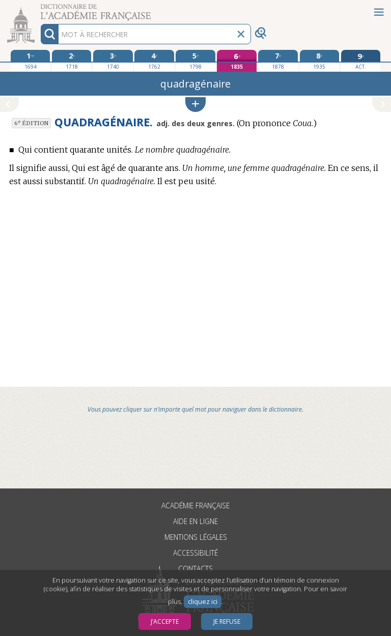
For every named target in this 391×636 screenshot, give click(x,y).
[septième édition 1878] (277, 60)
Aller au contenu (39, 9)
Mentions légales (195, 537)
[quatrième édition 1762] (154, 60)
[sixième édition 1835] (236, 61)
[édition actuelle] (360, 61)
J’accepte (165, 621)
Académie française (195, 505)
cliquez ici (202, 601)
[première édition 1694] (30, 60)
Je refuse (226, 621)
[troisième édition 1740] (112, 60)
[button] (195, 104)
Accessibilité (195, 553)
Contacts (195, 568)
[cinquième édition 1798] (195, 60)
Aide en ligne (195, 521)
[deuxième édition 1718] (71, 60)
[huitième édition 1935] (319, 60)
